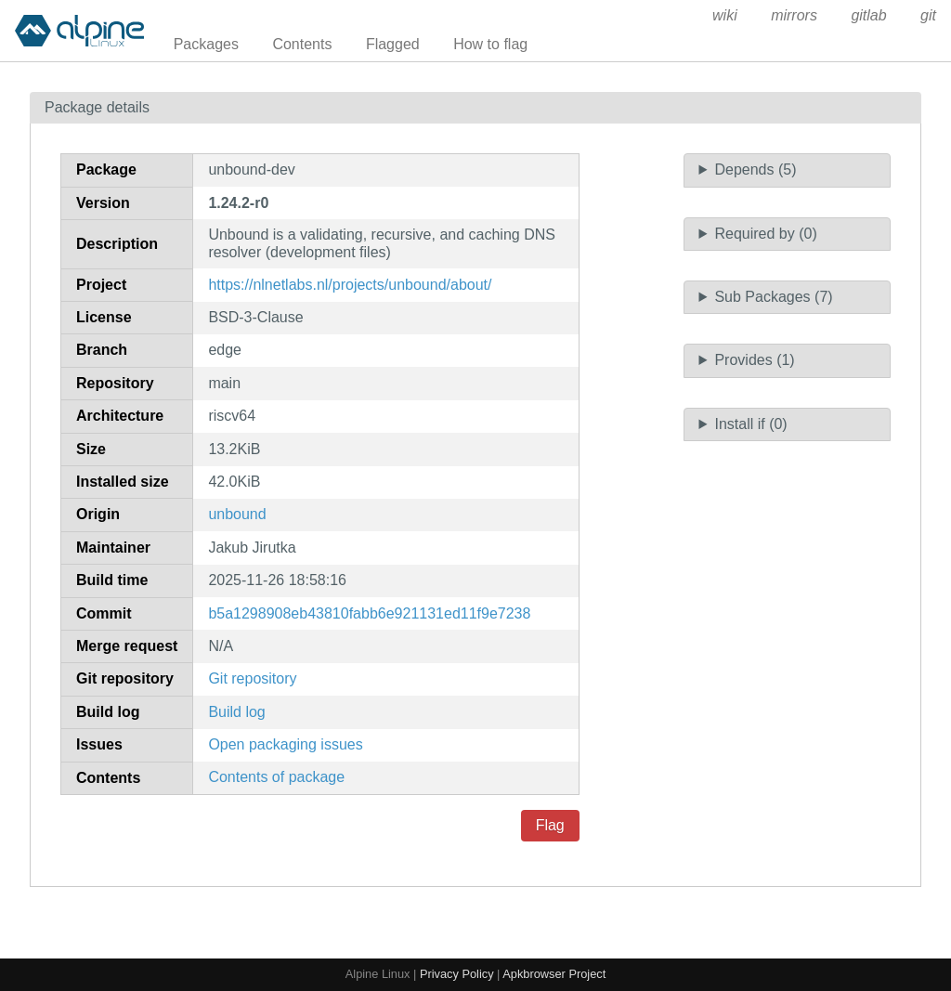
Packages (206, 44)
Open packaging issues (285, 744)
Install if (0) (750, 424)
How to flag (490, 44)
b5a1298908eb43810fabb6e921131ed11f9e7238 (369, 613)
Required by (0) (765, 233)
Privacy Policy (457, 974)
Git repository (252, 678)
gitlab (868, 15)
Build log (236, 712)
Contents (302, 44)
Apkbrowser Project (554, 974)
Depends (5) (755, 169)
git (928, 15)
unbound (237, 514)
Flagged (393, 44)
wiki (724, 15)
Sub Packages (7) (773, 297)
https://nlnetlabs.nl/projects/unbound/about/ (349, 285)
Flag (550, 825)
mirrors (794, 15)
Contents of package (276, 777)
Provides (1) (754, 360)
